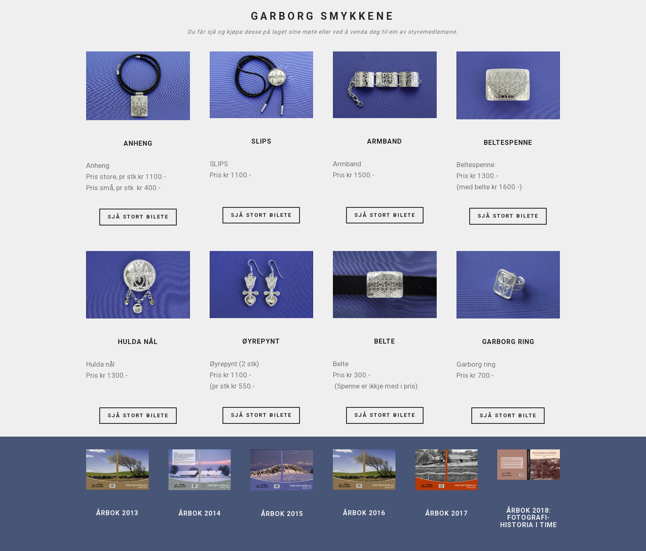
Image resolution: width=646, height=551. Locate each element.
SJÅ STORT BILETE (138, 217)
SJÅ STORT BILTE (508, 415)
